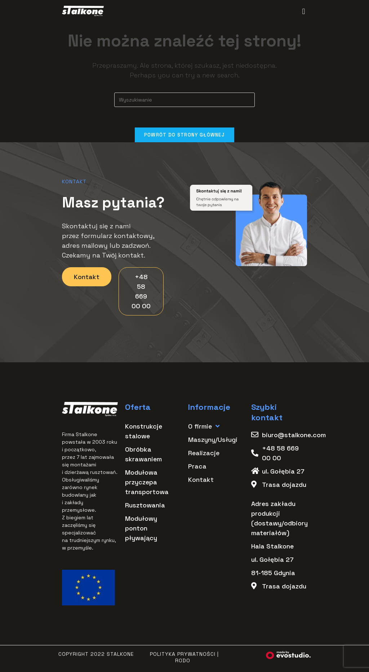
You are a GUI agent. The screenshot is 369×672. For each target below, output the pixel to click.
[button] (303, 11)
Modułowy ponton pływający (141, 529)
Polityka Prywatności (182, 655)
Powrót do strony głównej (184, 136)
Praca (197, 467)
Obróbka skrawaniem (143, 455)
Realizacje (203, 454)
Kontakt (201, 480)
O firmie (203, 427)
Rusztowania (145, 506)
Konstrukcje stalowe (143, 432)
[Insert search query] (184, 100)
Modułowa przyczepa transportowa (147, 483)
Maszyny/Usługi (212, 440)
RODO (182, 661)
